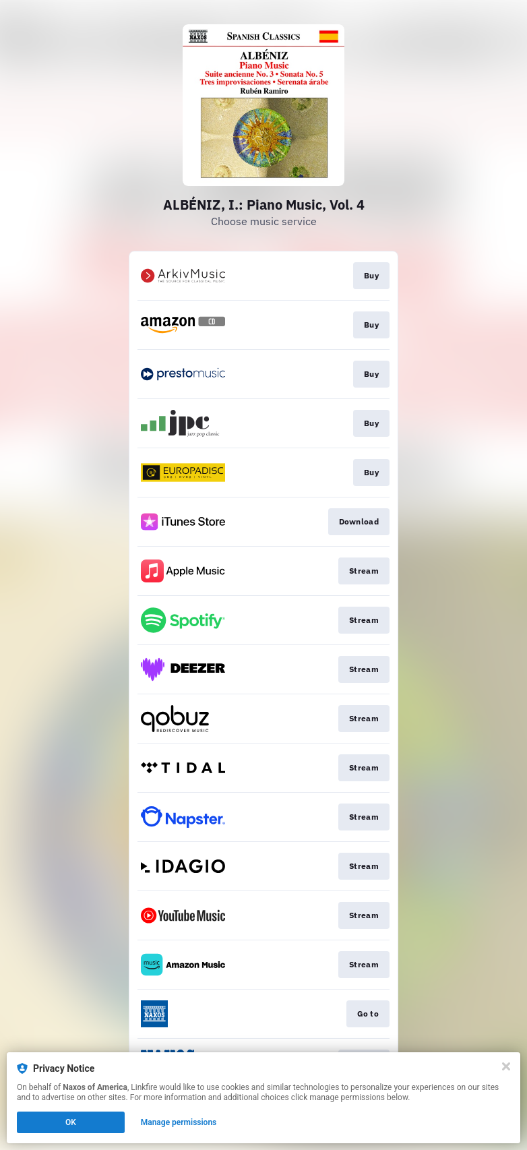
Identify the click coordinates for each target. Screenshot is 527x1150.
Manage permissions (179, 1122)
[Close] (506, 1066)
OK (70, 1122)
